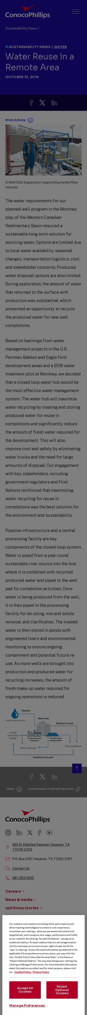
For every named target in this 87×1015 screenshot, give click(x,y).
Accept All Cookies (25, 996)
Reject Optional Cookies (62, 996)
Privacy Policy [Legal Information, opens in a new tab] (41, 978)
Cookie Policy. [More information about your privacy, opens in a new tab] (23, 978)
